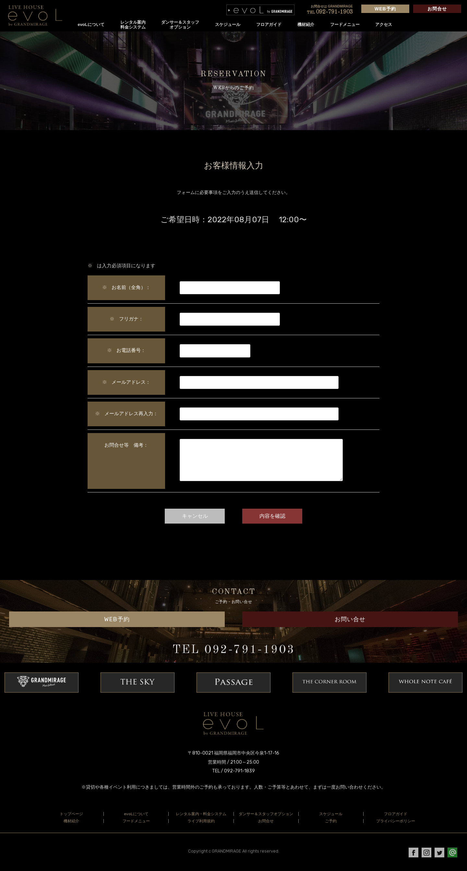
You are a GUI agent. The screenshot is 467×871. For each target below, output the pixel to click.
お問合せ (436, 8)
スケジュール (229, 24)
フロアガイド (270, 24)
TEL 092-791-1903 (233, 651)
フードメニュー (346, 24)
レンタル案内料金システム (134, 25)
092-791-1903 (329, 12)
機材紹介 (307, 24)
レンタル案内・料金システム (201, 815)
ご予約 (331, 823)
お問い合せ (350, 620)
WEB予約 (384, 8)
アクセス (385, 24)
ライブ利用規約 (201, 823)
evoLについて (92, 24)
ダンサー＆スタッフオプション (182, 25)
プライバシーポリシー (395, 823)
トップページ (71, 815)
